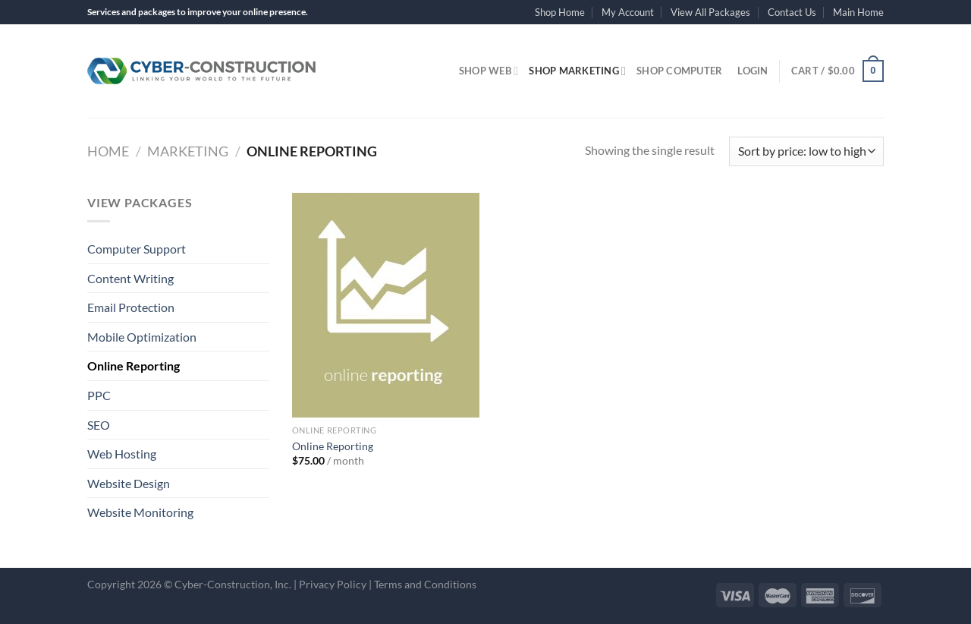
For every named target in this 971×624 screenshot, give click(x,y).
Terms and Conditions (425, 584)
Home (108, 151)
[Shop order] (806, 151)
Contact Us (792, 12)
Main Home (858, 12)
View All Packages (710, 12)
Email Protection (130, 307)
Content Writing (130, 278)
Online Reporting (133, 365)
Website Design (128, 483)
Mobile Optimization (141, 336)
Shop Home (560, 12)
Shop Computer (679, 71)
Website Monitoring (140, 512)
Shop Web (488, 71)
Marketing (187, 151)
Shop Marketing (577, 71)
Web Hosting (121, 453)
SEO (98, 425)
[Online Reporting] (385, 305)
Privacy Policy (332, 584)
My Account (628, 12)
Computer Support (136, 248)
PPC (99, 395)
